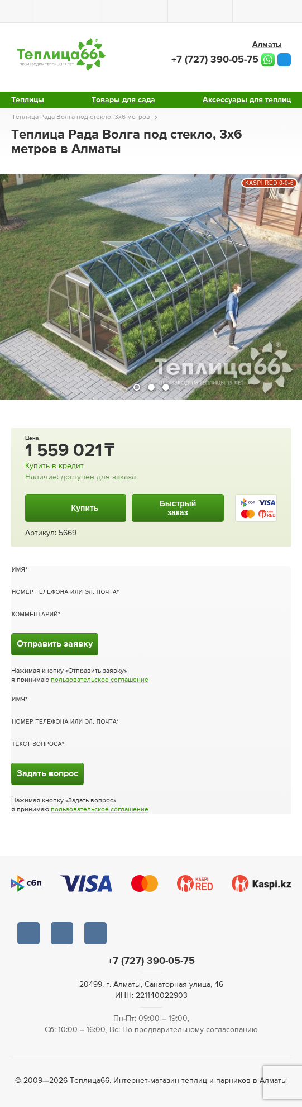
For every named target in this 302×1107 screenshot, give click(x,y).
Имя (18, 570)
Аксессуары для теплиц (247, 100)
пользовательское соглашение (99, 680)
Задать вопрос (47, 773)
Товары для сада (123, 100)
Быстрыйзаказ (178, 508)
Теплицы (27, 100)
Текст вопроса (37, 744)
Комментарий (35, 614)
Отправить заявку (55, 644)
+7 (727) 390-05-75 (214, 60)
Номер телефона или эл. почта (64, 592)
